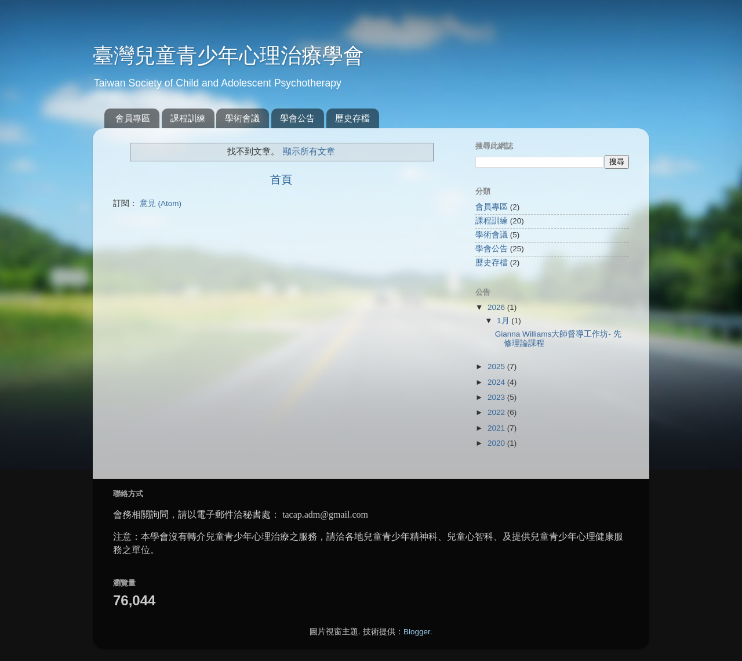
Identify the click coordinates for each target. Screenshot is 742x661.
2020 (497, 443)
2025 (497, 366)
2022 (497, 412)
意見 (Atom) (160, 203)
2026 (497, 307)
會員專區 (132, 118)
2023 (497, 397)
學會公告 (297, 118)
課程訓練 (187, 118)
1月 (504, 320)
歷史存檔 (352, 118)
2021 (497, 428)
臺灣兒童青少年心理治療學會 (228, 55)
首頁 (281, 180)
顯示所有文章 (309, 151)
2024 (497, 382)
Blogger (416, 631)
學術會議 (242, 118)
